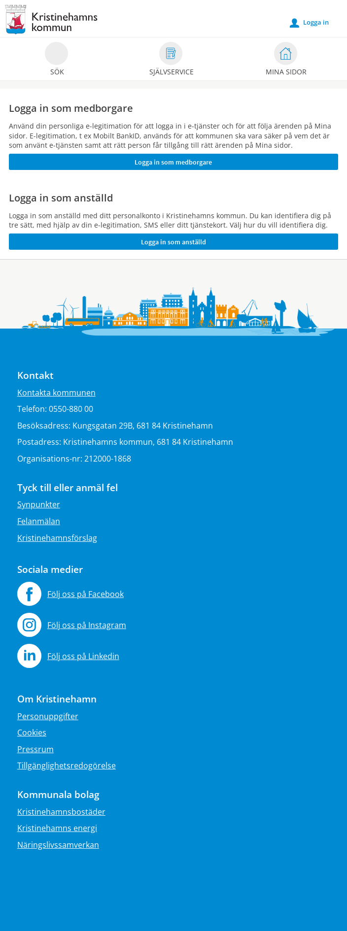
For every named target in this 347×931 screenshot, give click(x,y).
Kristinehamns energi (57, 828)
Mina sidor (286, 60)
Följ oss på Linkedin (83, 656)
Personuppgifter (47, 716)
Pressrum (35, 749)
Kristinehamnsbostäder (61, 811)
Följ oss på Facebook (85, 594)
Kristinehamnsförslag (57, 537)
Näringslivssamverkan (58, 844)
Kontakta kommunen (56, 392)
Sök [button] (56, 60)
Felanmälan (38, 521)
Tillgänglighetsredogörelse (66, 765)
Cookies (31, 732)
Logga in (309, 23)
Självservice (171, 60)
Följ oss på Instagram (86, 625)
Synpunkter (38, 504)
